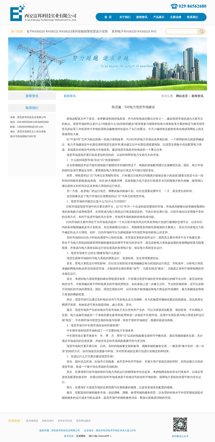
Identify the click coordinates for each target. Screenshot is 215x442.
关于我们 (124, 17)
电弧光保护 (48, 420)
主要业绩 (175, 17)
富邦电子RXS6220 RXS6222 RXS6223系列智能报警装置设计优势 (65, 31)
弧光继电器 (32, 420)
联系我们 (192, 17)
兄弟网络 (81, 436)
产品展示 (158, 17)
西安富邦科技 (65, 420)
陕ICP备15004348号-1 (100, 436)
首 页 (108, 17)
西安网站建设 (83, 420)
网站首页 (182, 96)
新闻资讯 (141, 17)
